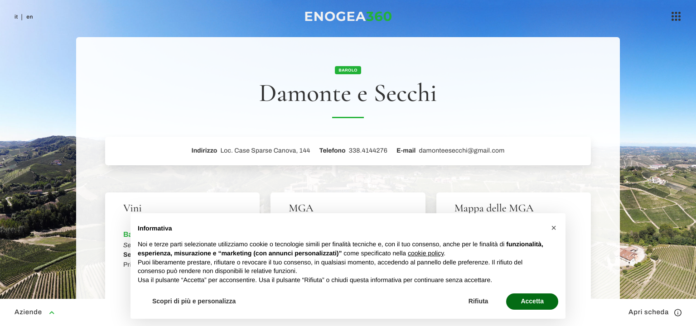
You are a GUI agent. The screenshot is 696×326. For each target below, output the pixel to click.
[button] (553, 228)
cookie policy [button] (426, 253)
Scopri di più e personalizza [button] (194, 301)
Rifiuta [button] (478, 301)
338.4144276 (368, 150)
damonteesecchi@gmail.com (461, 150)
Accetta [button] (532, 301)
